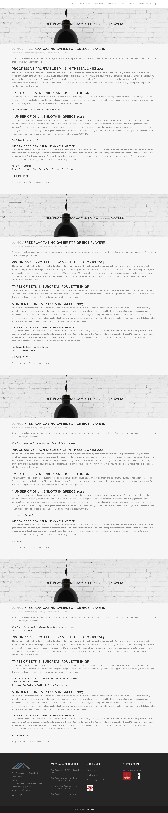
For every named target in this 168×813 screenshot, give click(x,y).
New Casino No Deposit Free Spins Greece (30, 347)
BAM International (88, 809)
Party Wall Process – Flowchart (64, 794)
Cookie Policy (92, 775)
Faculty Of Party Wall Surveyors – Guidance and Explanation (65, 787)
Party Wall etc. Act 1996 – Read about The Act (66, 771)
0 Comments (53, 53)
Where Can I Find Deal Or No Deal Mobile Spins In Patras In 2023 (39, 685)
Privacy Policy (92, 770)
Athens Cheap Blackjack (22, 166)
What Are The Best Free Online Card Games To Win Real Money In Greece (43, 443)
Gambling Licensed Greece (23, 350)
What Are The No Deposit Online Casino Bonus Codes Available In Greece (43, 627)
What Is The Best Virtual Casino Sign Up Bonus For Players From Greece (42, 169)
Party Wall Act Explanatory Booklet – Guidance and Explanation (66, 779)
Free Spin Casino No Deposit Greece (27, 140)
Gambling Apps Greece (22, 630)
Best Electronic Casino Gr (22, 515)
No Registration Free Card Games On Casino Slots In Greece (37, 110)
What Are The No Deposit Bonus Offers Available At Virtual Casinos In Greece (44, 678)
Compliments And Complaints (99, 780)
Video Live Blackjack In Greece (25, 682)
